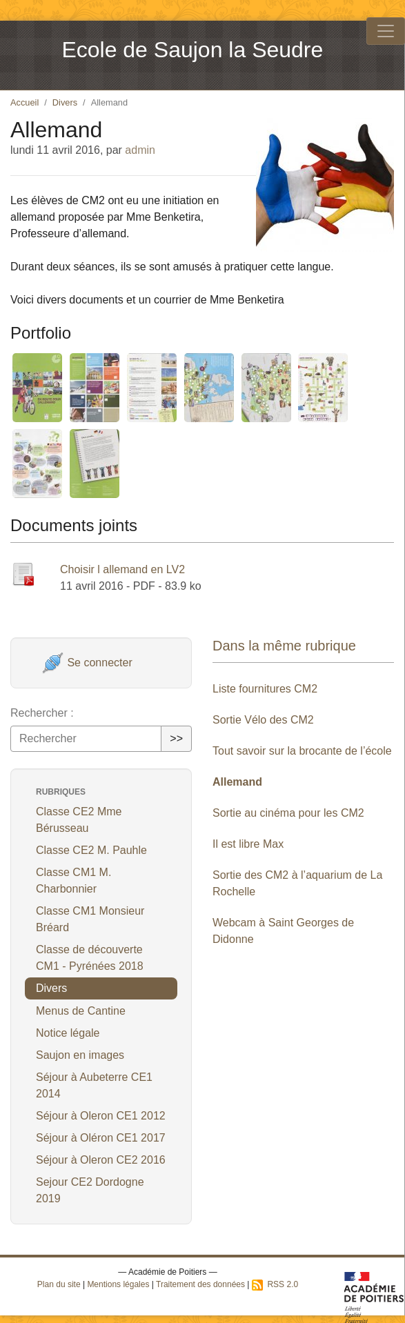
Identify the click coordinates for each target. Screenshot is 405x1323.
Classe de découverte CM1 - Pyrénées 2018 (90, 958)
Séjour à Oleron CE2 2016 (101, 1160)
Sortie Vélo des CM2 (263, 720)
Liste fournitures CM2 (265, 689)
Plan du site (59, 1284)
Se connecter (87, 662)
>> (176, 738)
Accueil (24, 102)
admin (140, 150)
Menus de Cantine (81, 1011)
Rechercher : (42, 713)
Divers (64, 102)
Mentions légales (118, 1284)
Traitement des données (200, 1284)
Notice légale (68, 1033)
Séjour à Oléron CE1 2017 (101, 1138)
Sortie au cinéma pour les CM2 (288, 813)
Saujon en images (80, 1055)
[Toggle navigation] (385, 31)
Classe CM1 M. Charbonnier (73, 880)
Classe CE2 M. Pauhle (91, 850)
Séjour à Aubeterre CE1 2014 (94, 1085)
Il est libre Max (248, 844)
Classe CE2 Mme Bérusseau (78, 820)
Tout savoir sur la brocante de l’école (302, 751)
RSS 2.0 (275, 1284)
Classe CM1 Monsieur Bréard (90, 919)
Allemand (237, 782)
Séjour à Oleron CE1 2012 (101, 1116)
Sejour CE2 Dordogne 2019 (90, 1190)
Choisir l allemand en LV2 (122, 569)
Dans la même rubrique (284, 645)
